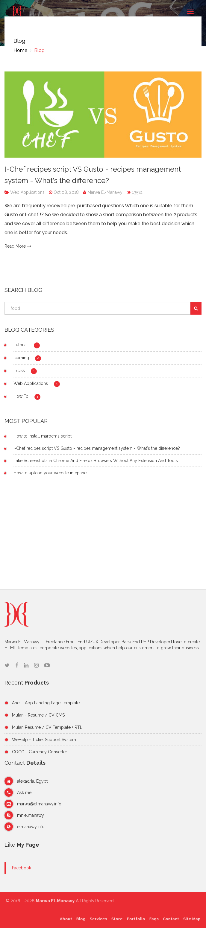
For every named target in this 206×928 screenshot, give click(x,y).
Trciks (19, 370)
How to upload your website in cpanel (50, 472)
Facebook (21, 867)
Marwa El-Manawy (103, 192)
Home (20, 50)
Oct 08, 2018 (65, 192)
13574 (135, 192)
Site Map (190, 919)
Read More (17, 246)
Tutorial (20, 344)
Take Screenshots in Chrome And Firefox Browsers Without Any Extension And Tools (95, 460)
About (64, 919)
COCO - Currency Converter (39, 751)
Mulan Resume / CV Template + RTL (47, 727)
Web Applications (27, 192)
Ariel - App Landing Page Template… (47, 702)
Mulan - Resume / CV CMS (38, 715)
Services (96, 919)
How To (20, 396)
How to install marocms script (42, 436)
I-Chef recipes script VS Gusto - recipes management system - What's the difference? (96, 448)
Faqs (152, 919)
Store (115, 919)
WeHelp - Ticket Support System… (45, 739)
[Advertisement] (103, 535)
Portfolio (134, 919)
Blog (39, 50)
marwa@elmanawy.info (39, 803)
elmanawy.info (31, 826)
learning (21, 357)
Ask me (24, 792)
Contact (169, 919)
